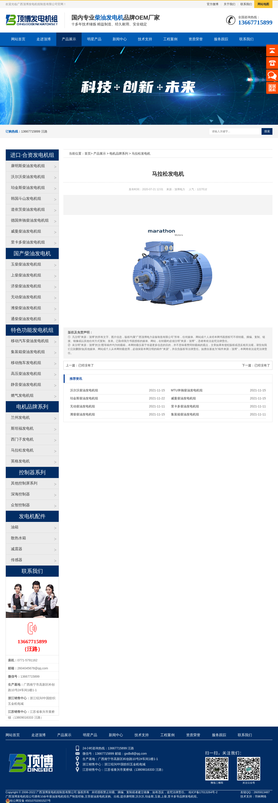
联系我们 (246, 4)
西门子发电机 (22, 439)
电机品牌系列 (118, 153)
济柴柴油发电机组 (26, 286)
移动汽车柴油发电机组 (30, 341)
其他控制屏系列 (24, 483)
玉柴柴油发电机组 (26, 264)
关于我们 (229, 4)
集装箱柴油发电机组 (28, 352)
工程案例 (170, 39)
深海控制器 (20, 494)
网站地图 (263, 4)
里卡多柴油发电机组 (28, 242)
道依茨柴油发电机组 (28, 209)
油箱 (14, 527)
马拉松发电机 (22, 450)
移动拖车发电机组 (26, 363)
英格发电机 (20, 461)
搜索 (267, 131)
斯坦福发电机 (22, 428)
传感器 (16, 560)
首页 (88, 153)
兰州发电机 (20, 417)
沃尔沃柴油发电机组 (28, 177)
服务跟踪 (221, 39)
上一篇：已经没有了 (80, 365)
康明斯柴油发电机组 (28, 166)
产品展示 (69, 39)
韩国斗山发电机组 (26, 198)
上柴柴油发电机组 (26, 275)
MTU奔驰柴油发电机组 (187, 390)
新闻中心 (120, 39)
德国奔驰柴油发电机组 (30, 220)
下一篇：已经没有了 (256, 365)
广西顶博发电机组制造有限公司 (56, 792)
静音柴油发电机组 (26, 384)
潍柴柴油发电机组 (26, 308)
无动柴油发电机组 (26, 297)
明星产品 (94, 39)
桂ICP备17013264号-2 (203, 792)
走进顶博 (43, 39)
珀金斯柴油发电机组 (28, 188)
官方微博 (212, 4)
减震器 (16, 549)
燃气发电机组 (22, 395)
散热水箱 (18, 538)
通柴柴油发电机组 (26, 319)
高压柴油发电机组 (26, 374)
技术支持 (145, 39)
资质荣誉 (196, 39)
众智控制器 (20, 505)
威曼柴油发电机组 (26, 231)
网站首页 (18, 39)
